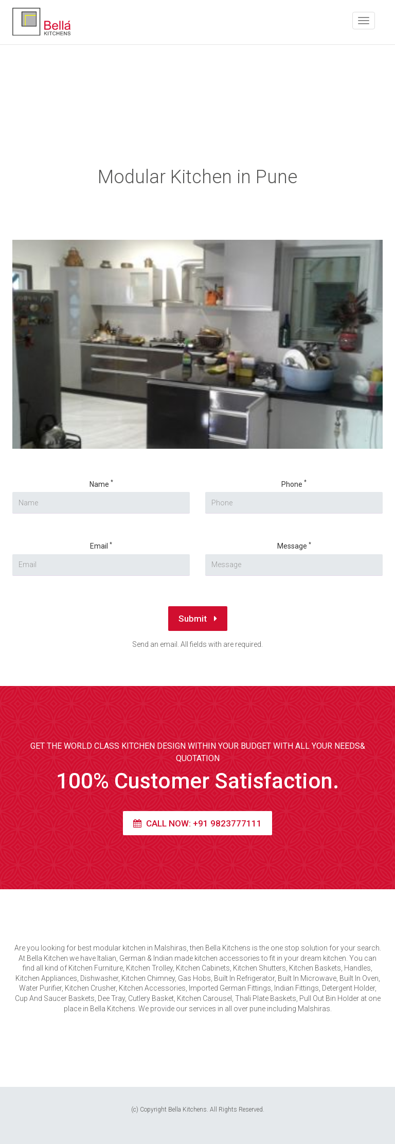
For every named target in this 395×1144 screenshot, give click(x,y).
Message (294, 545)
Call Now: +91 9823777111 (197, 823)
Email (101, 545)
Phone (294, 484)
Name (101, 484)
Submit (197, 618)
